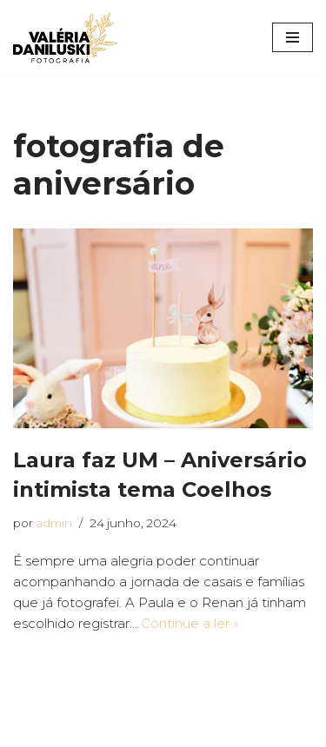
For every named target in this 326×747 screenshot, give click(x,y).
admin (54, 523)
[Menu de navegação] (292, 37)
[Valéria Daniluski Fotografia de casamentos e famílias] (65, 37)
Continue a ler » (190, 623)
